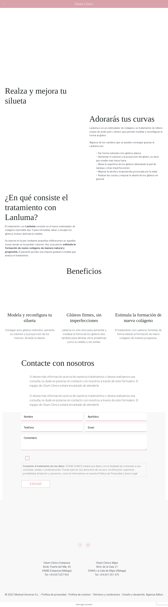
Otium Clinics (84, 4)
